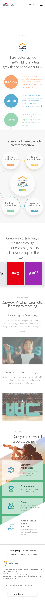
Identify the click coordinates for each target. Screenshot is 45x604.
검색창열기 (37, 4)
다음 (25, 35)
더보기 (22, 392)
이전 (22, 35)
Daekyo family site (16, 594)
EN (30, 4)
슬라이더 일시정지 (19, 35)
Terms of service (29, 551)
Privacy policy (14, 551)
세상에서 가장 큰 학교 (22, 195)
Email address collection (28, 554)
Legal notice (11, 554)
